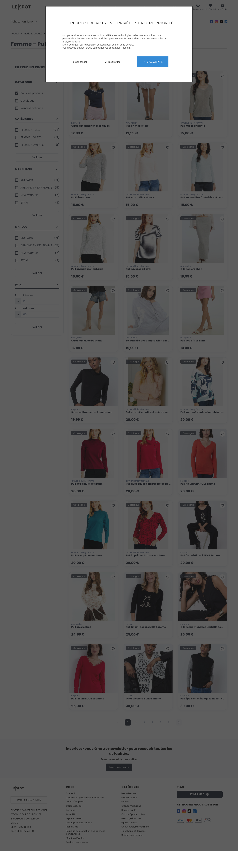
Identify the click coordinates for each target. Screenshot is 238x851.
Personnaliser (79, 61)
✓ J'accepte (152, 61)
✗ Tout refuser (113, 61)
